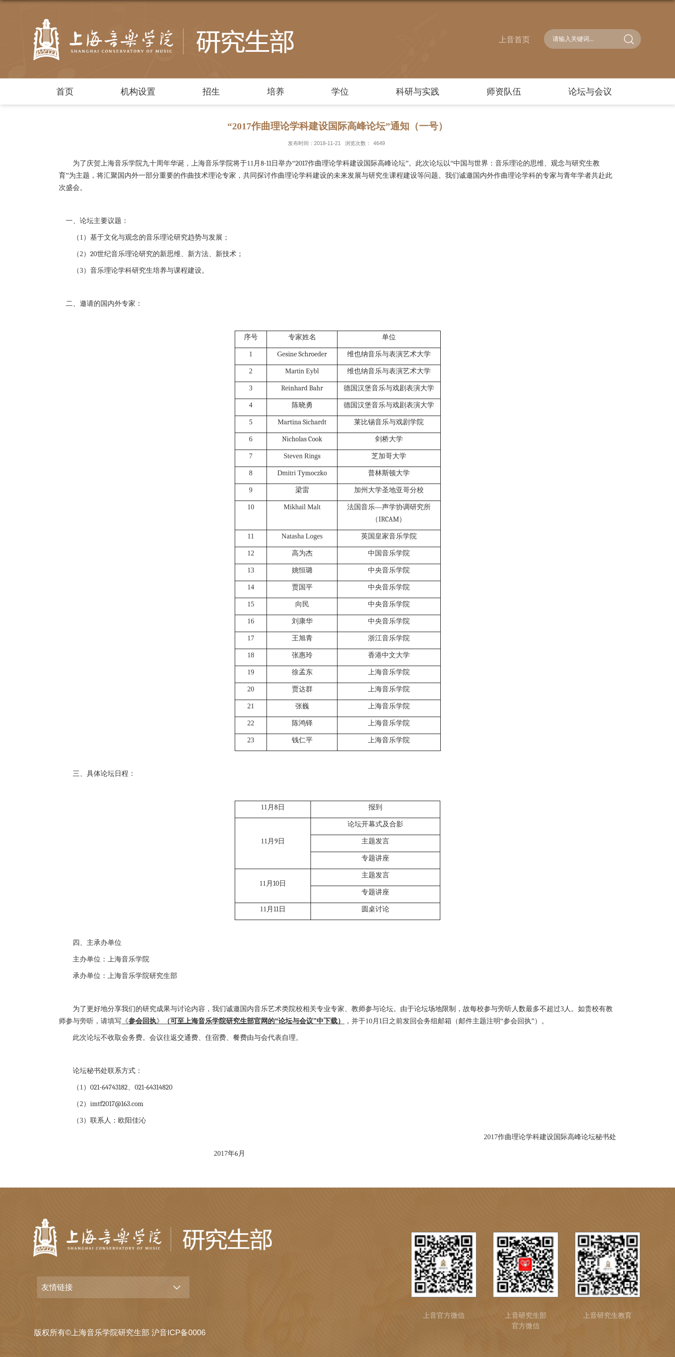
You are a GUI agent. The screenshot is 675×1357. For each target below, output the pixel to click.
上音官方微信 (444, 1315)
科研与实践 (417, 91)
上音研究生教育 (607, 1315)
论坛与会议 (590, 91)
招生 (211, 91)
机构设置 (138, 91)
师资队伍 (503, 91)
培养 (275, 91)
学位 (340, 91)
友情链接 (57, 1287)
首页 (65, 91)
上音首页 (514, 39)
